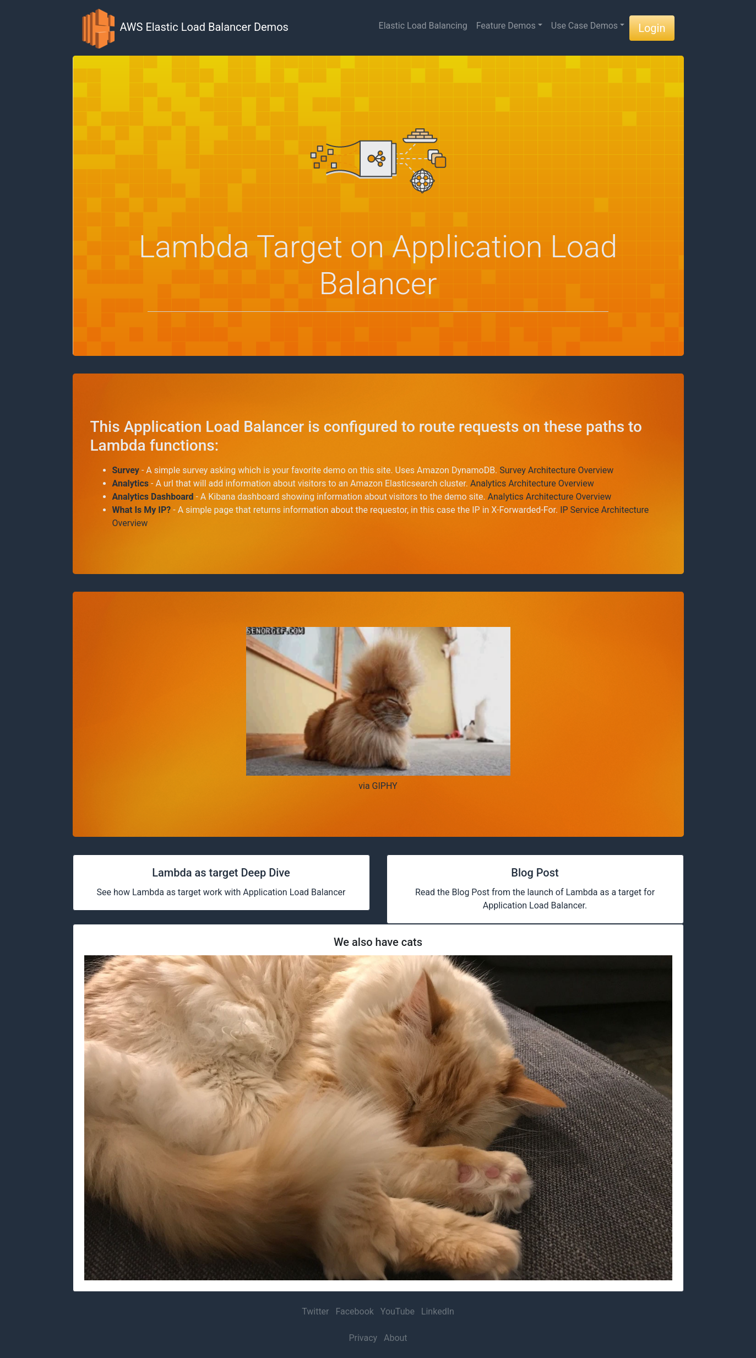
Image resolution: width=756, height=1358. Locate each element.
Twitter (315, 1311)
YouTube (397, 1311)
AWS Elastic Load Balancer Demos (185, 27)
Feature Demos (506, 25)
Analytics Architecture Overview (532, 483)
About (395, 1338)
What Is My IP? (141, 510)
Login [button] (651, 28)
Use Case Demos (584, 25)
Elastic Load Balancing (423, 25)
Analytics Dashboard (153, 496)
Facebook (354, 1311)
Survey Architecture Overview (556, 470)
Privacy (363, 1338)
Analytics (130, 483)
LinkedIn (437, 1311)
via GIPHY (377, 786)
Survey (125, 470)
